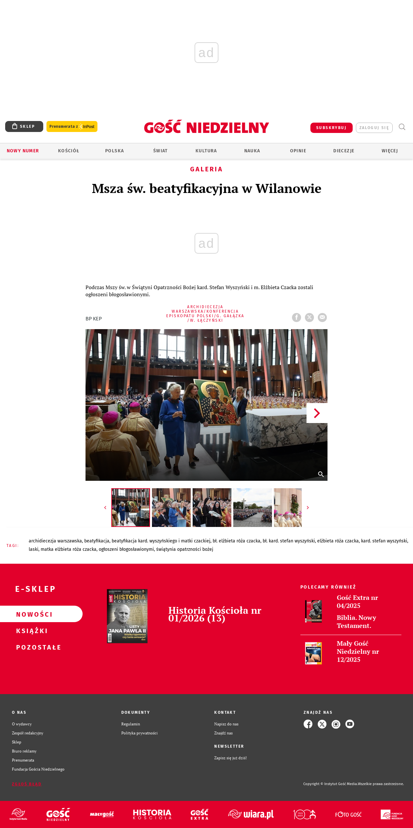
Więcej (390, 151)
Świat (160, 151)
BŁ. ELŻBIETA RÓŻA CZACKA (236, 541)
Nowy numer (23, 151)
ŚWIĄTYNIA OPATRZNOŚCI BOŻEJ (184, 549)
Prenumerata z (72, 126)
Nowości (31, 614)
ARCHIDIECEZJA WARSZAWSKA (55, 541)
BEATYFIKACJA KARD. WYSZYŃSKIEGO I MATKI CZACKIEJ (161, 541)
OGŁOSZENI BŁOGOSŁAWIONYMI (126, 549)
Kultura (206, 151)
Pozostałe (31, 647)
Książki (31, 630)
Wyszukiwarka (402, 127)
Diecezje (343, 151)
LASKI (33, 549)
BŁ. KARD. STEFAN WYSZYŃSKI (289, 541)
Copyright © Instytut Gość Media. (330, 784)
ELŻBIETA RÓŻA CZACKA (338, 541)
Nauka (252, 151)
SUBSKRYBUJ (331, 128)
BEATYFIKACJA (96, 541)
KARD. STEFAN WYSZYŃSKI (384, 541)
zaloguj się (374, 128)
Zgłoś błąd (27, 784)
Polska (114, 151)
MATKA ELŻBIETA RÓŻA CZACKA (68, 549)
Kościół (69, 151)
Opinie (298, 151)
